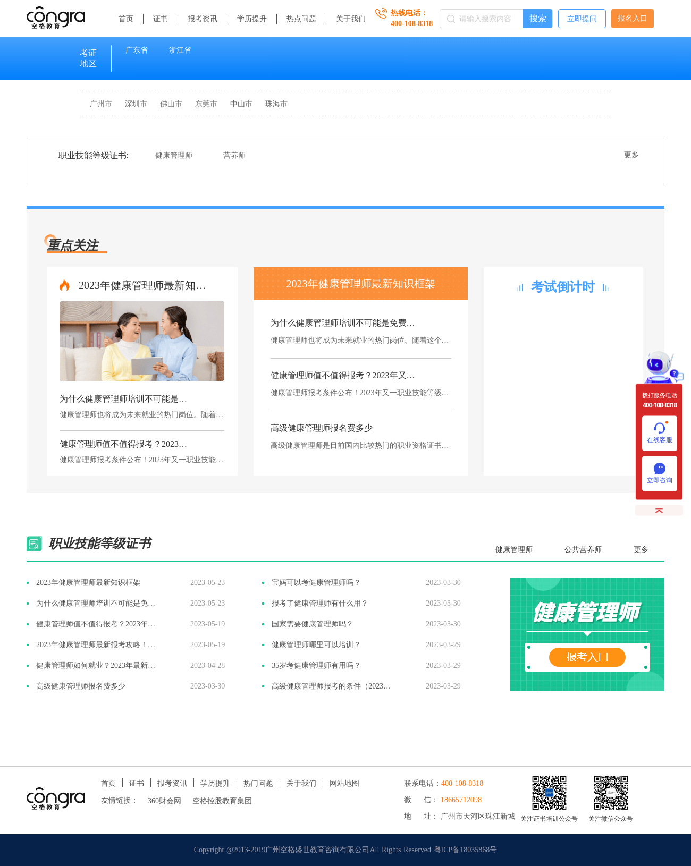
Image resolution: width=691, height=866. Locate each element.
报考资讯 (202, 19)
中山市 (241, 104)
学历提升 (252, 19)
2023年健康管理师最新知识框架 (144, 285)
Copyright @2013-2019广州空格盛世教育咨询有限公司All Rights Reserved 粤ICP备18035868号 (346, 850)
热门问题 (258, 783)
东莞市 (206, 104)
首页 (126, 19)
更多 (631, 155)
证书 (160, 19)
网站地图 (344, 783)
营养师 (234, 155)
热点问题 (301, 19)
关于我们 (351, 19)
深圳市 (136, 104)
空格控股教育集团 (222, 801)
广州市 (101, 104)
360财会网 (164, 801)
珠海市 (276, 104)
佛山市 (171, 104)
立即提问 (582, 19)
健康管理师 (173, 155)
